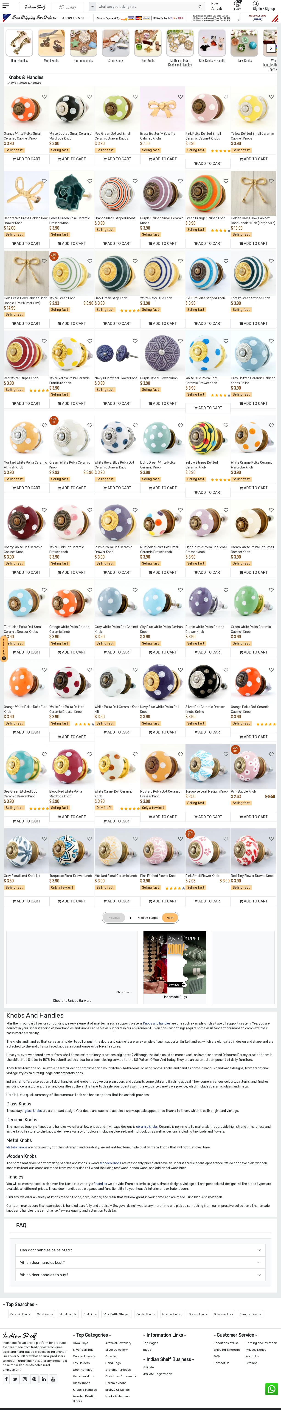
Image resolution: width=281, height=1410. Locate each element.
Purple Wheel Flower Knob (159, 378)
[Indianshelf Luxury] (67, 7)
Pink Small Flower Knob (202, 876)
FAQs (217, 1356)
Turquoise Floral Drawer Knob (70, 876)
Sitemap (252, 1363)
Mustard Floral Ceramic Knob (116, 876)
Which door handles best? (42, 1262)
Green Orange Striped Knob (205, 218)
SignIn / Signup (264, 9)
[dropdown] (92, 6)
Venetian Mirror (84, 1376)
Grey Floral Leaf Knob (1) (22, 876)
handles (101, 1184)
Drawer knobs (198, 1314)
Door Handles (82, 1369)
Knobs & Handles (85, 1389)
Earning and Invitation (261, 1343)
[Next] (170, 917)
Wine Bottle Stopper (117, 1314)
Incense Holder (172, 1314)
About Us (252, 1356)
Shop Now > (124, 992)
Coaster (111, 1356)
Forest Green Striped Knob (250, 298)
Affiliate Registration (157, 1374)
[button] (4, 648)
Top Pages (150, 1343)
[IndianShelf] (35, 7)
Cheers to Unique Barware (72, 1001)
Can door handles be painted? (46, 1250)
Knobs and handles (157, 1023)
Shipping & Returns (227, 1349)
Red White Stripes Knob (21, 378)
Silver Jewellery (116, 1349)
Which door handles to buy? (44, 1275)
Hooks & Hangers (117, 1396)
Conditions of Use (226, 1343)
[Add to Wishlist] (44, 97)
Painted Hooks (146, 1314)
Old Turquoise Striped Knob (205, 298)
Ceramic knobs (115, 1383)
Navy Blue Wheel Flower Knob (116, 378)
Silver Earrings (83, 1349)
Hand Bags (113, 1363)
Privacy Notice (256, 1349)
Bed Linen (90, 1314)
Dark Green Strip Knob (111, 298)
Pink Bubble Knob (243, 791)
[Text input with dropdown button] (150, 6)
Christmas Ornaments (120, 1376)
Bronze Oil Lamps (117, 1389)
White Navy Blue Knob (156, 298)
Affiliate (148, 1367)
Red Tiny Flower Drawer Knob (252, 876)
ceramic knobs (147, 1127)
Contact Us (221, 1363)
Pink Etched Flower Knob (158, 876)
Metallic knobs (16, 1147)
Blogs (147, 1349)
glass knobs (33, 1111)
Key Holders (81, 1363)
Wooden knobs (110, 1163)
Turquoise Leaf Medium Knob (206, 791)
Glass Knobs (81, 1383)
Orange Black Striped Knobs (115, 218)
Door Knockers (223, 1314)
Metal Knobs (45, 1314)
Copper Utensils (84, 1356)
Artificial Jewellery (118, 1343)
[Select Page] (133, 917)
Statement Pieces (118, 1369)
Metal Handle (68, 1314)
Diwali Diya (80, 1343)
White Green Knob (62, 298)
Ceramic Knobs (20, 1314)
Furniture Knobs (250, 1314)
